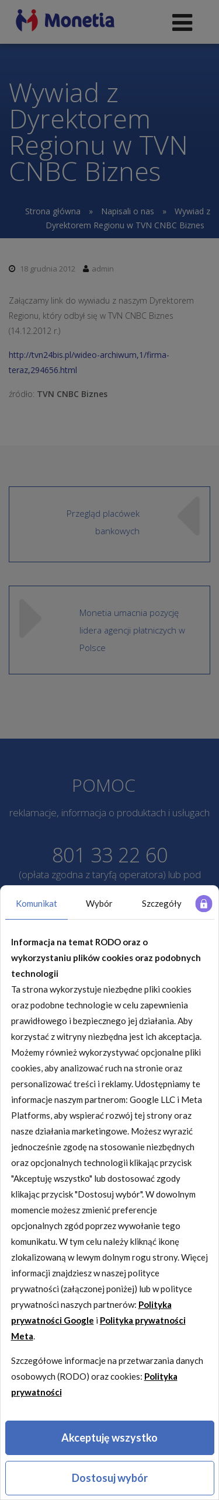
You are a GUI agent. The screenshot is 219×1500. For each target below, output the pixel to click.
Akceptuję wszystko (109, 1437)
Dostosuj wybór (110, 1477)
